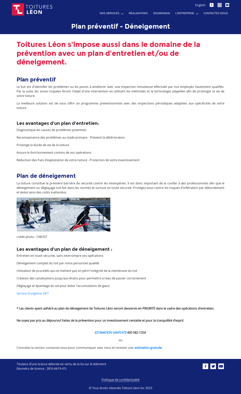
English (200, 5)
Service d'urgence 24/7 (33, 293)
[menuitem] (111, 13)
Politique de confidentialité (120, 380)
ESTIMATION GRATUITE (110, 332)
